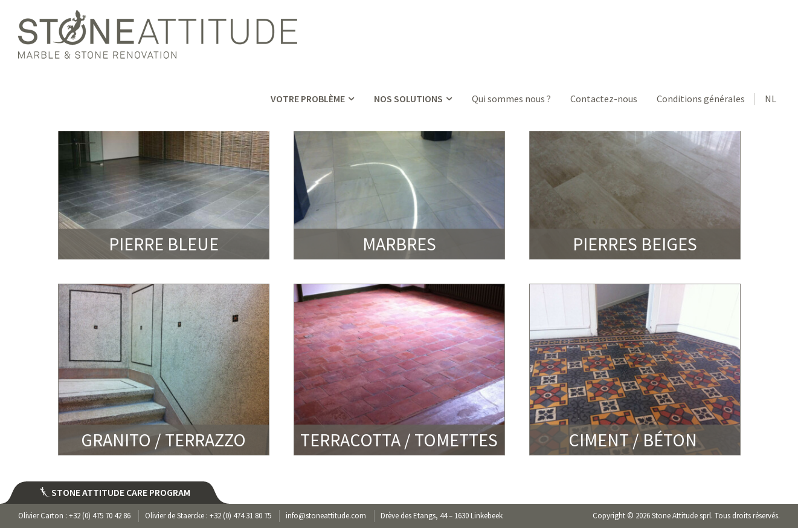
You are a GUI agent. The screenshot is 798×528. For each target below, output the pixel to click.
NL (770, 99)
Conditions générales (701, 99)
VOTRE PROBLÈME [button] (313, 99)
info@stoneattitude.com (326, 515)
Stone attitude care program (115, 492)
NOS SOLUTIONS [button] (414, 99)
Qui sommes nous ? (511, 99)
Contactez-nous (603, 99)
